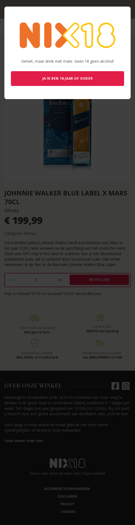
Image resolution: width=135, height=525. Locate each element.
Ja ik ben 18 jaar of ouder (67, 78)
